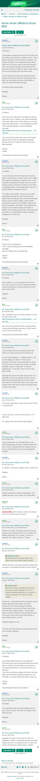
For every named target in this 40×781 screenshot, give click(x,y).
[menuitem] (36, 10)
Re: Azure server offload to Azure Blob (15, 107)
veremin (4, 432)
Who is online (7, 761)
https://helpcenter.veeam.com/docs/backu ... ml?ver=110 (19, 132)
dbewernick (5, 501)
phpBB (14, 776)
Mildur (3, 102)
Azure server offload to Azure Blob (19, 25)
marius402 (4, 40)
